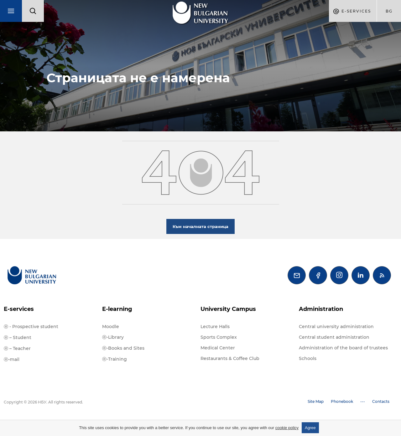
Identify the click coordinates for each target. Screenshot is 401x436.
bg (389, 11)
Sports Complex (218, 337)
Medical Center (217, 348)
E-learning (117, 309)
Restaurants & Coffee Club (229, 358)
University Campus (228, 309)
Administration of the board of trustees (343, 348)
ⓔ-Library (113, 337)
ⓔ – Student (17, 337)
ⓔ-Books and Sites (123, 348)
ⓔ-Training (114, 359)
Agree (310, 427)
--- (362, 401)
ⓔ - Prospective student (31, 326)
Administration (321, 309)
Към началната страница (200, 226)
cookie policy (287, 427)
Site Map (316, 401)
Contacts (380, 401)
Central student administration (334, 337)
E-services (19, 309)
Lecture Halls (215, 326)
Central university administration (336, 326)
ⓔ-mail (11, 359)
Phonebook (342, 401)
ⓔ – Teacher (17, 348)
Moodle (110, 326)
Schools (307, 358)
